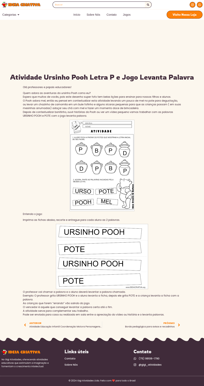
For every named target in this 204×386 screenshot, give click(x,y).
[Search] (148, 5)
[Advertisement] (102, 50)
